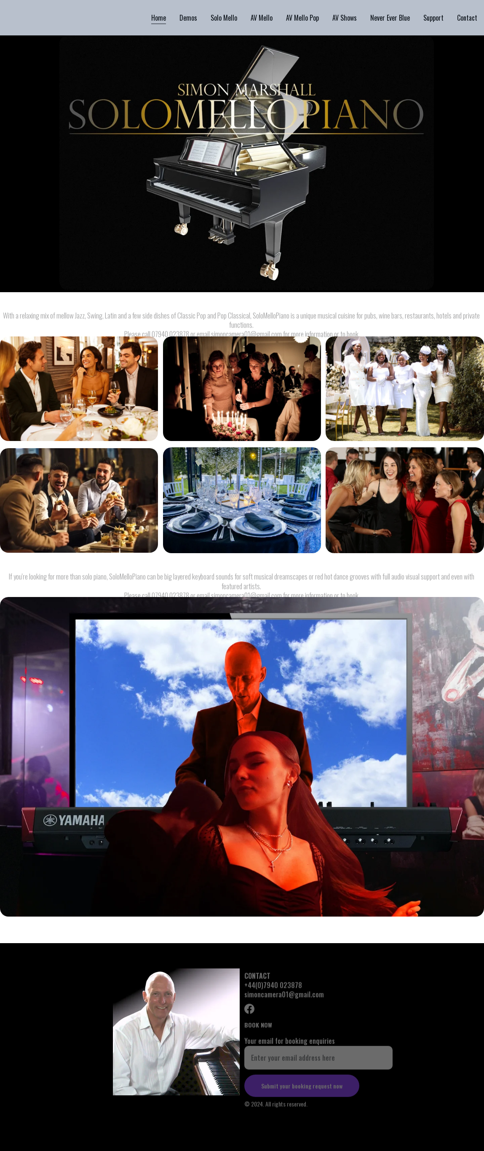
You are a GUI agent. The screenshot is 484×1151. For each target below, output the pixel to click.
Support (433, 18)
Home (158, 18)
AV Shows (344, 18)
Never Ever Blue (390, 18)
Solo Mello (224, 18)
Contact (467, 18)
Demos (188, 18)
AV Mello (262, 18)
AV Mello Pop (302, 18)
